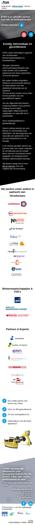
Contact (4, 8)
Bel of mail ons (8, 166)
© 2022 (30, 520)
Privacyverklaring (14, 522)
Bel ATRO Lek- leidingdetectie (24, 35)
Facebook (24, 503)
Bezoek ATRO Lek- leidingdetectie (31, 34)
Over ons (27, 6)
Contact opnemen (10, 25)
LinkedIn (30, 503)
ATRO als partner (17, 6)
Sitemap (30, 522)
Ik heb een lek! (6, 6)
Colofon (23, 522)
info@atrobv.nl (27, 497)
